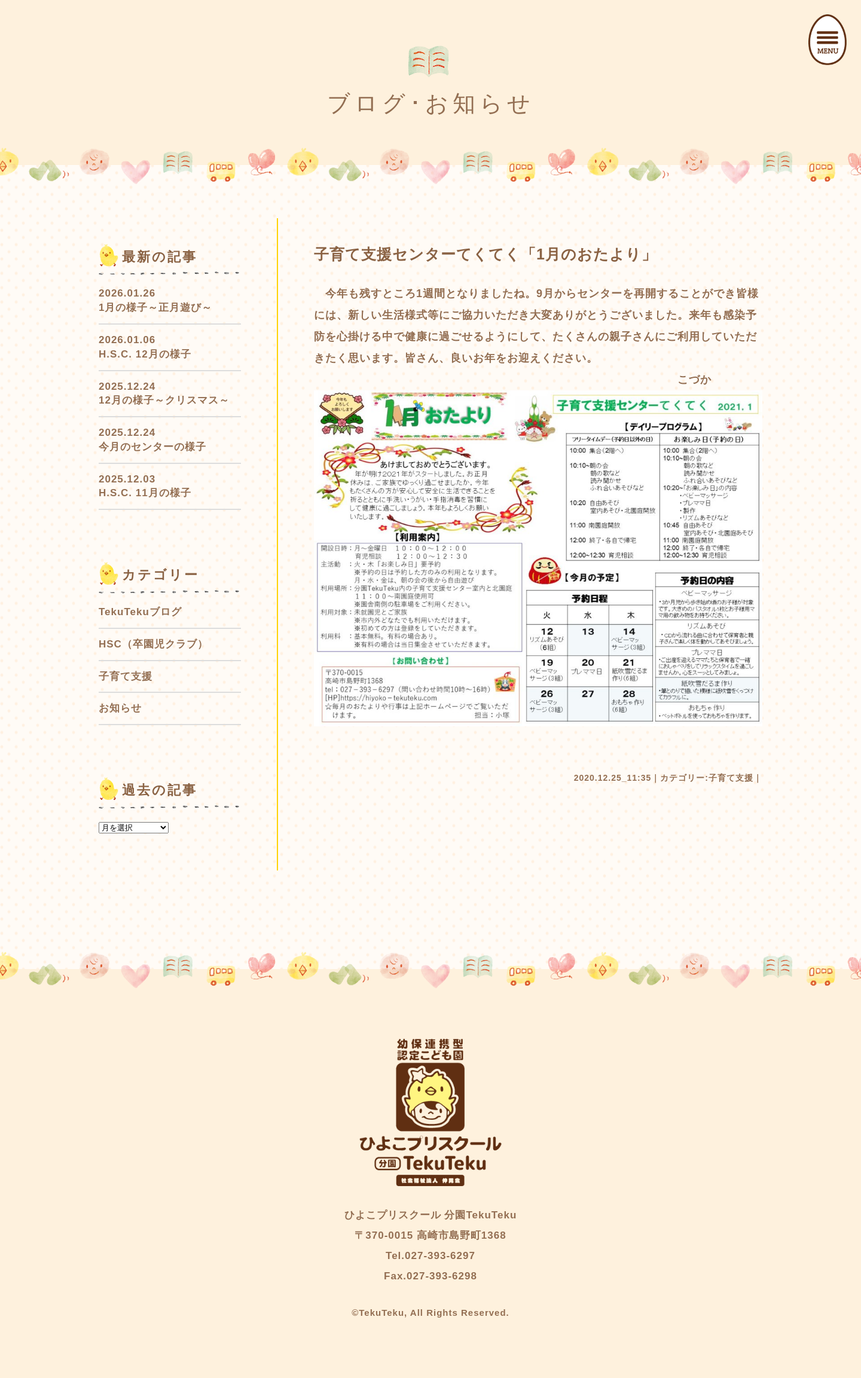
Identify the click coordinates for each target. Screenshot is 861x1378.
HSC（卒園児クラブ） (153, 644)
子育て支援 (731, 778)
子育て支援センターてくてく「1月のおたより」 (485, 254)
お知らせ (120, 708)
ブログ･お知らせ (431, 103)
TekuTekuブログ (140, 612)
